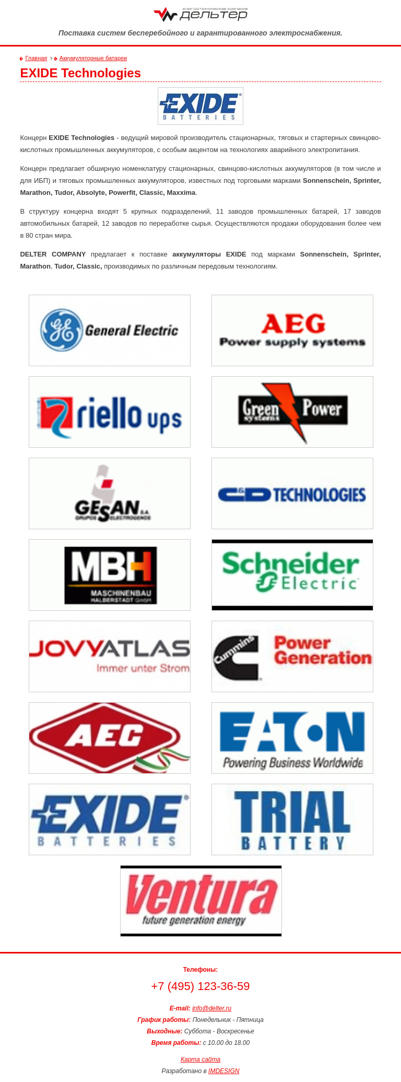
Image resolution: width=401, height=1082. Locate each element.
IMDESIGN (223, 1071)
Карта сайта (200, 1059)
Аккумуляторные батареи (93, 58)
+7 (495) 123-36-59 (200, 986)
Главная (36, 58)
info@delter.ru (211, 1008)
